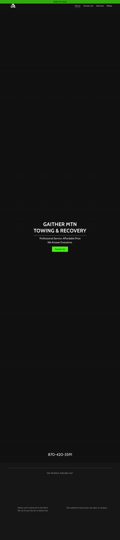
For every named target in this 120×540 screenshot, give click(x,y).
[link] (13, 9)
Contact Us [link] (88, 9)
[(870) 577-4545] (60, 1)
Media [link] (109, 9)
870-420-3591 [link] (60, 454)
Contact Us (60, 249)
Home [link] (77, 9)
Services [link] (100, 9)
